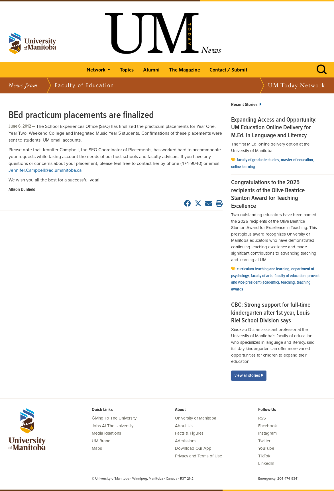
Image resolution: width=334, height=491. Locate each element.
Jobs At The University (112, 425)
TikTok (264, 456)
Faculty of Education (290, 276)
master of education (297, 160)
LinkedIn (266, 463)
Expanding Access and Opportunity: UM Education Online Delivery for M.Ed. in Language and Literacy (274, 128)
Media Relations (106, 433)
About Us (184, 425)
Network (96, 70)
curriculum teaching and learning (263, 269)
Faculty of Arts (261, 276)
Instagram (267, 433)
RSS (262, 418)
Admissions (185, 440)
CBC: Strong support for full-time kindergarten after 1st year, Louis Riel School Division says (270, 313)
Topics (127, 70)
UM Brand (101, 440)
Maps (97, 448)
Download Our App (193, 448)
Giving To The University (114, 418)
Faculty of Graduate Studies (258, 160)
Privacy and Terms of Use (198, 456)
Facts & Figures (189, 433)
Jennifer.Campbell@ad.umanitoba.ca (45, 170)
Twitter (264, 440)
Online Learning (243, 167)
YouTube (266, 448)
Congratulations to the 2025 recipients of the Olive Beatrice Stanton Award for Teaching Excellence (268, 194)
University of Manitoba (195, 418)
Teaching (288, 282)
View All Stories (249, 376)
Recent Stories (246, 104)
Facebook (267, 425)
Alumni (151, 70)
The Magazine (184, 70)
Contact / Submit (228, 70)
